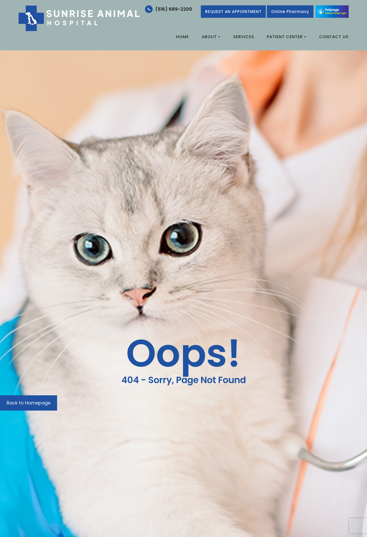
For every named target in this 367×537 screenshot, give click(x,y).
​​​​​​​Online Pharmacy (290, 11)
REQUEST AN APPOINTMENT (233, 11)
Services (243, 37)
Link (332, 11)
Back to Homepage (28, 403)
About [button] (211, 37)
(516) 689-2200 (173, 9)
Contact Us (334, 37)
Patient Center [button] (286, 37)
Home (182, 37)
